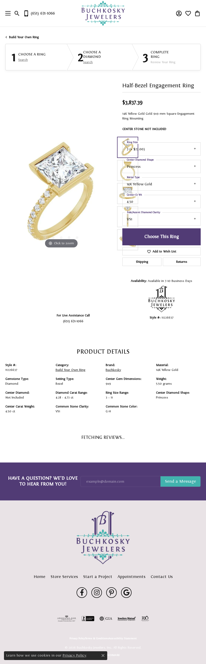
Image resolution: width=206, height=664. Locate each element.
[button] (17, 13)
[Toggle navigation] (6, 13)
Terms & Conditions (97, 638)
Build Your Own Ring (24, 37)
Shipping (142, 262)
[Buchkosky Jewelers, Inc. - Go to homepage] (103, 537)
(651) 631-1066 (73, 321)
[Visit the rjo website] (145, 619)
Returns (181, 262)
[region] (61, 194)
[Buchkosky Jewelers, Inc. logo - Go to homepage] (103, 13)
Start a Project (97, 576)
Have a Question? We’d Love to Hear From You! (43, 481)
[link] (39, 13)
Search (23, 60)
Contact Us (162, 576)
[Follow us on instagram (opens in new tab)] (96, 592)
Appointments (131, 576)
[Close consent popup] (103, 655)
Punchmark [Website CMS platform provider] (112, 655)
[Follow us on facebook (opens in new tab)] (82, 592)
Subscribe (180, 481)
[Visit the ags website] (67, 619)
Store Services (64, 576)
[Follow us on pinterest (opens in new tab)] (111, 592)
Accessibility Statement (123, 638)
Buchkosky (113, 370)
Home (39, 576)
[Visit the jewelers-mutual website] (127, 619)
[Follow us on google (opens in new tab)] (126, 592)
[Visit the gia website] (106, 619)
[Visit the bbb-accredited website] (88, 619)
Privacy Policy (77, 638)
